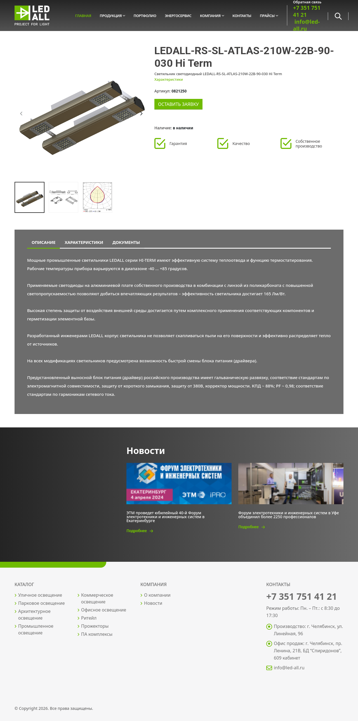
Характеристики (168, 79)
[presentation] (21, 114)
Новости (153, 603)
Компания (210, 15)
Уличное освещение (40, 595)
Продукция (111, 15)
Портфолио (144, 15)
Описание (43, 242)
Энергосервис (178, 15)
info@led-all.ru (306, 25)
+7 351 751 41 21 (307, 11)
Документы (126, 242)
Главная (83, 15)
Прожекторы (95, 626)
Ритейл (88, 618)
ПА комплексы (96, 634)
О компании (157, 595)
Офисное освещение (103, 610)
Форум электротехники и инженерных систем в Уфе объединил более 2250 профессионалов (288, 514)
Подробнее (139, 530)
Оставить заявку (178, 104)
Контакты (241, 15)
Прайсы (267, 15)
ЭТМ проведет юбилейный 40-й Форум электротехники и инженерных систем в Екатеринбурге (165, 516)
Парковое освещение (41, 603)
